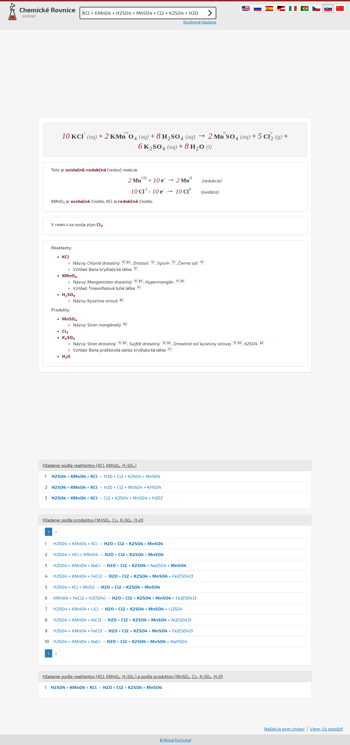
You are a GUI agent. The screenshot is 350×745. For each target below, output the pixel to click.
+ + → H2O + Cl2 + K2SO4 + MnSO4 (106, 476)
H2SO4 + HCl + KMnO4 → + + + (108, 554)
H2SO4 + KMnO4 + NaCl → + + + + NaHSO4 (120, 641)
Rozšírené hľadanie (199, 22)
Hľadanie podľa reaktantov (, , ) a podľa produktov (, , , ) (133, 676)
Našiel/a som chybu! (284, 728)
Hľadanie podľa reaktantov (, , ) (89, 465)
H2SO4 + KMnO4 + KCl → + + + (108, 543)
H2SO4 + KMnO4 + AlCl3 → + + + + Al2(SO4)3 (122, 619)
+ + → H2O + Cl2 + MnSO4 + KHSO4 (106, 487)
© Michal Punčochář (175, 740)
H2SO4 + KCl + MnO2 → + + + (106, 586)
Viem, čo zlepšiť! (326, 728)
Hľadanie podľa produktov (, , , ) (93, 519)
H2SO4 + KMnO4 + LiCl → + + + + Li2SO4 (117, 608)
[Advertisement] (175, 73)
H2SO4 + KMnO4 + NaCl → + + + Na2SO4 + (119, 565)
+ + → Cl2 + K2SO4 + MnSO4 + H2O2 (107, 497)
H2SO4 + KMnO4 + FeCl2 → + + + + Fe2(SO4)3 (123, 576)
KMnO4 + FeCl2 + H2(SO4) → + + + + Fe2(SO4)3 (124, 597)
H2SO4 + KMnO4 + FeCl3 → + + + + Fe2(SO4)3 (123, 630)
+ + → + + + (106, 687)
